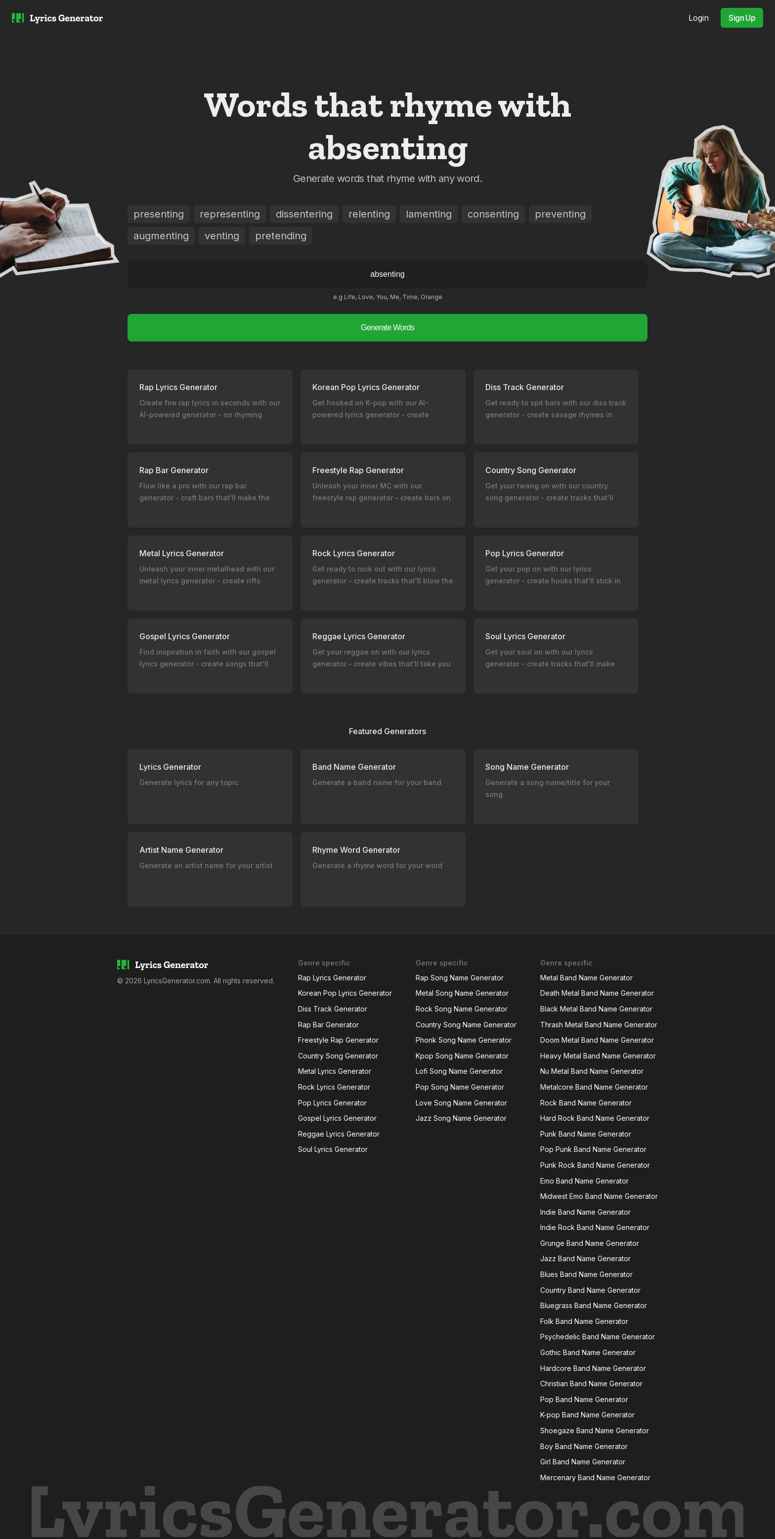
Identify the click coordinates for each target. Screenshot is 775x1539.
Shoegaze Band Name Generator (594, 1430)
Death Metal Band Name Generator (597, 993)
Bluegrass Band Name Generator (593, 1305)
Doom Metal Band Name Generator (597, 1040)
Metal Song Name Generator (462, 993)
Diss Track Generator (332, 1009)
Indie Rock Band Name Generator (594, 1227)
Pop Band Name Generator (584, 1399)
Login (699, 18)
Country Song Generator (338, 1056)
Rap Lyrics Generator (332, 977)
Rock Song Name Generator (462, 1009)
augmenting (161, 236)
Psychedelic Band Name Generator (597, 1336)
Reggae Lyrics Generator (339, 1134)
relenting (369, 214)
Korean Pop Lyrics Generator (345, 993)
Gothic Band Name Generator (588, 1352)
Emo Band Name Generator (584, 1181)
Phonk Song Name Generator (464, 1040)
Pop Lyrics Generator (332, 1103)
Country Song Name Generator (466, 1024)
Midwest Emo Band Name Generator (599, 1196)
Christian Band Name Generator (591, 1383)
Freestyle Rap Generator (338, 1040)
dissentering (304, 214)
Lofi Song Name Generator (459, 1071)
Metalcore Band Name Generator (594, 1087)
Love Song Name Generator (461, 1103)
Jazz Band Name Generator (585, 1258)
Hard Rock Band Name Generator (594, 1118)
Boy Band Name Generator (584, 1446)
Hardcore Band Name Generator (593, 1368)
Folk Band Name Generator (584, 1321)
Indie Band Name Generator (585, 1212)
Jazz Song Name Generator (461, 1118)
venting (222, 236)
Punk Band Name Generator (585, 1134)
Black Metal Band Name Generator (596, 1009)
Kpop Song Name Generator (462, 1056)
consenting (493, 214)
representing (230, 214)
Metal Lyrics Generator (334, 1071)
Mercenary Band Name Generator (595, 1477)
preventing (560, 214)
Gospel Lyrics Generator (337, 1118)
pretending (280, 236)
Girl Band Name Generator (582, 1461)
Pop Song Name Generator (460, 1087)
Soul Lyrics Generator (333, 1149)
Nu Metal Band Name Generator (592, 1071)
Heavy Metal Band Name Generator (598, 1056)
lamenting (429, 214)
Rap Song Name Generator (460, 977)
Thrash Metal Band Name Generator (598, 1024)
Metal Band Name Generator (586, 977)
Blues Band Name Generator (586, 1274)
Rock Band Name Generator (586, 1103)
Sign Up (742, 18)
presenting (158, 214)
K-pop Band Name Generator (587, 1414)
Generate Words (387, 327)
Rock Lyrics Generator (334, 1087)
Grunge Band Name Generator (589, 1243)
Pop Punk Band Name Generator (593, 1149)
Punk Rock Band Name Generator (595, 1165)
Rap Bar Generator (328, 1024)
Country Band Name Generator (590, 1290)
